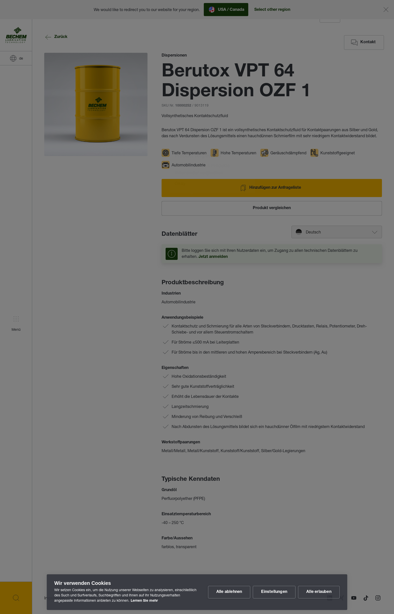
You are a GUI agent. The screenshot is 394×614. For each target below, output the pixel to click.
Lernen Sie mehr (144, 601)
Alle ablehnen (229, 592)
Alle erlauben (318, 592)
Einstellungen (274, 592)
